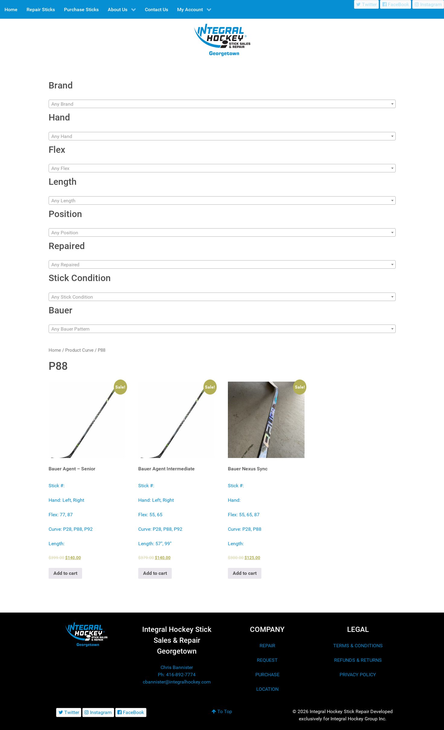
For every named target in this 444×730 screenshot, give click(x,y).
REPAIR (267, 645)
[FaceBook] (395, 4)
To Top (222, 711)
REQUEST (267, 660)
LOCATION (267, 689)
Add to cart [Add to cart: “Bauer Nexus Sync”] (245, 573)
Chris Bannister (177, 667)
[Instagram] (428, 4)
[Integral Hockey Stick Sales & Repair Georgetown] (86, 634)
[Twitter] (366, 4)
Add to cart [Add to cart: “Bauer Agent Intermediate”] (155, 573)
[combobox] (222, 104)
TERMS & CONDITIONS (358, 645)
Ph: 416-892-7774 (177, 674)
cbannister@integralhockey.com (177, 682)
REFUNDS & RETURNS (358, 660)
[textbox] (222, 104)
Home (55, 350)
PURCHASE (267, 674)
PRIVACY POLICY (358, 674)
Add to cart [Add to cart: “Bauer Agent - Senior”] (65, 573)
